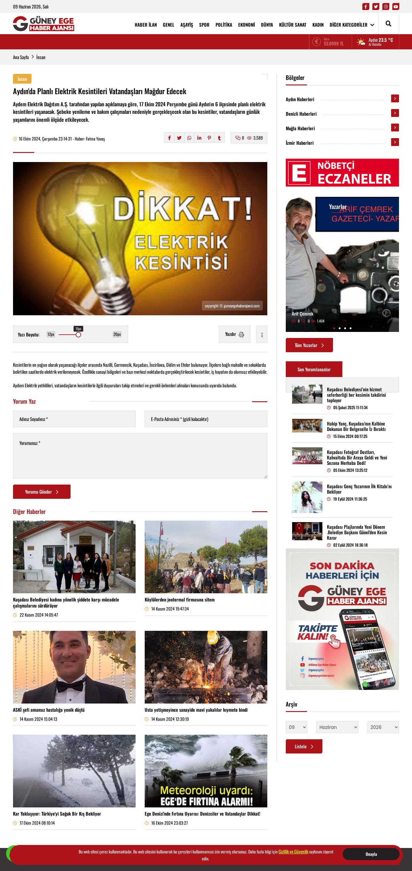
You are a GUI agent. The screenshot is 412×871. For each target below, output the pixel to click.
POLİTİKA (224, 24)
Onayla (371, 854)
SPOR (204, 24)
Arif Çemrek (302, 313)
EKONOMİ (246, 24)
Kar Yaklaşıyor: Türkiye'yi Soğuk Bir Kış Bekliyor (57, 813)
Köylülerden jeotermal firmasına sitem (180, 599)
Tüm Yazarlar (309, 345)
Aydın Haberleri (300, 99)
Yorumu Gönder (41, 491)
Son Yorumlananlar (314, 369)
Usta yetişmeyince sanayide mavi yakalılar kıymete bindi (196, 709)
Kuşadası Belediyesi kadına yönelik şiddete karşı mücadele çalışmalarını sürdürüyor (66, 602)
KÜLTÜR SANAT (292, 24)
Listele (304, 746)
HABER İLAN (146, 24)
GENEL (168, 24)
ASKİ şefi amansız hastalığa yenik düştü (48, 709)
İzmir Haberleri (300, 142)
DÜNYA (267, 24)
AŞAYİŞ (186, 24)
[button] (334, 328)
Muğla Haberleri (300, 128)
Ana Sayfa (21, 57)
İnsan (40, 57)
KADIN (318, 24)
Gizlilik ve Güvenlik (293, 851)
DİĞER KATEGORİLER (352, 24)
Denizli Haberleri (301, 113)
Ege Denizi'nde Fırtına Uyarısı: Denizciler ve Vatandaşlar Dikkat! (202, 813)
